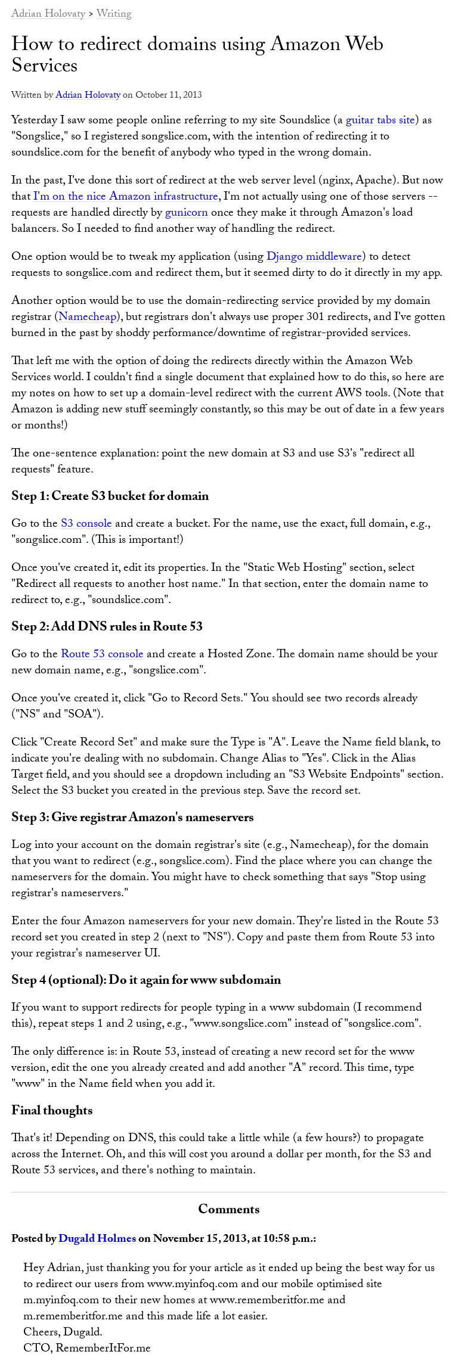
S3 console (86, 525)
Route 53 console (102, 655)
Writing (114, 15)
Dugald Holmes (97, 1240)
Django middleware (314, 258)
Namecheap (87, 318)
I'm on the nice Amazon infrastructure (125, 198)
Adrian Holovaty (48, 15)
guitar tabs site (380, 121)
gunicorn (186, 214)
